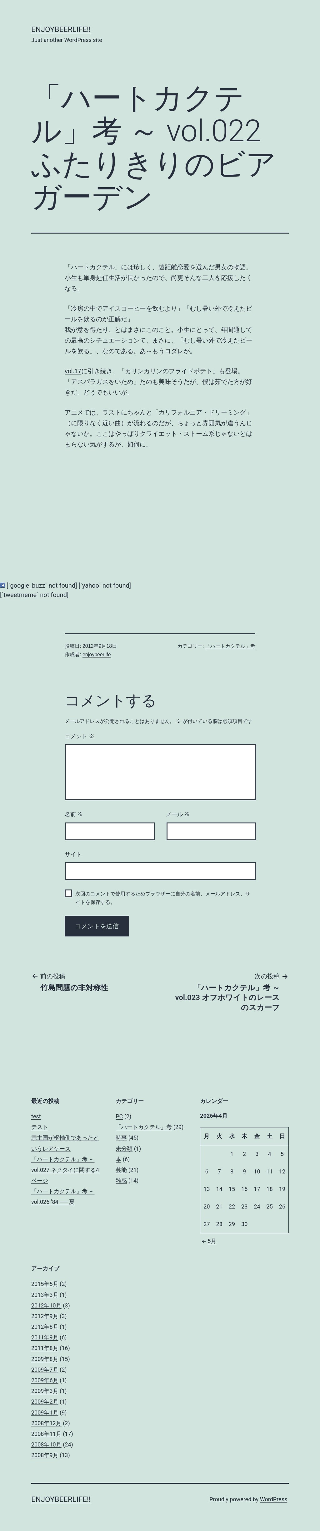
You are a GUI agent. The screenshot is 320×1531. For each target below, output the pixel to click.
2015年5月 (44, 1284)
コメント (79, 736)
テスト (39, 1127)
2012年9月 (44, 1316)
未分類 (124, 1148)
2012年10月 (46, 1305)
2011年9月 (44, 1337)
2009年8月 (44, 1359)
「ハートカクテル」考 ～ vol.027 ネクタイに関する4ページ (65, 1170)
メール (178, 814)
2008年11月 (46, 1433)
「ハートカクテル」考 (230, 646)
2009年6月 (44, 1380)
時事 (121, 1137)
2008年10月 (46, 1444)
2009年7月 (44, 1369)
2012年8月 (44, 1326)
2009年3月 (44, 1391)
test (36, 1116)
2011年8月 (44, 1348)
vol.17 (73, 371)
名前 (74, 814)
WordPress (273, 1499)
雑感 (121, 1180)
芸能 (121, 1170)
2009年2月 (44, 1401)
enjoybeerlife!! (61, 29)
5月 (208, 1241)
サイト (73, 854)
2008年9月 (44, 1455)
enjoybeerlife (96, 654)
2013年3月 (44, 1294)
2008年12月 (46, 1423)
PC (119, 1116)
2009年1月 (44, 1412)
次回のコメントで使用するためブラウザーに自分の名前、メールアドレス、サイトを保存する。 (162, 898)
